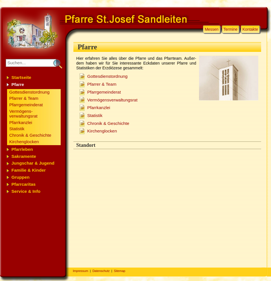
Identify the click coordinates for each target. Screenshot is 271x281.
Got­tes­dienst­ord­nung (107, 76)
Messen (211, 29)
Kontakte (250, 29)
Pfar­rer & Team (101, 84)
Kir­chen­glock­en (102, 131)
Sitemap (119, 271)
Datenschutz (101, 271)
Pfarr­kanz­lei (98, 107)
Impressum (80, 271)
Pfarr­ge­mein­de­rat (104, 92)
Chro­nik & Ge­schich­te (108, 123)
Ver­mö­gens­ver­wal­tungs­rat (112, 100)
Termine (231, 29)
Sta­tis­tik (94, 115)
